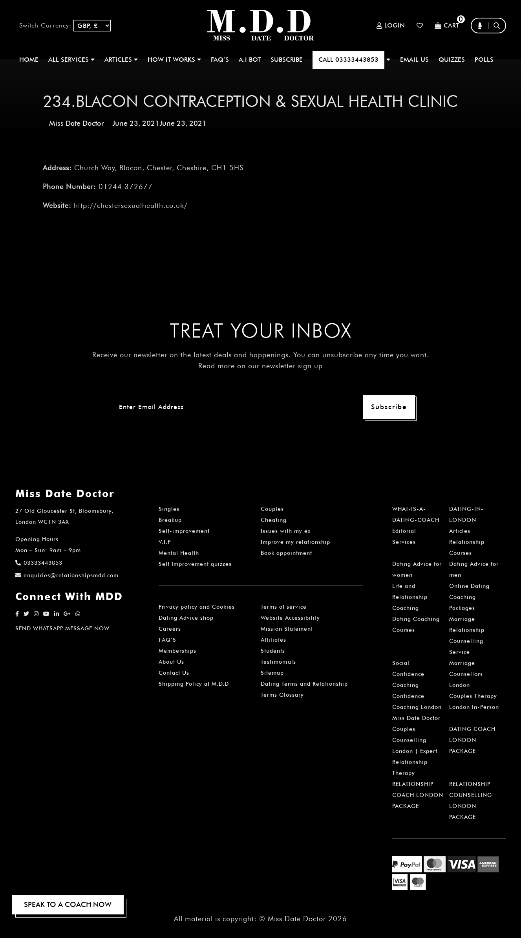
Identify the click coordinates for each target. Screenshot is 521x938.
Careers (170, 629)
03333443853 (38, 563)
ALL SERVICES (71, 59)
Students (273, 651)
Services (404, 542)
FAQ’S (220, 59)
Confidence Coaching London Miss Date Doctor (417, 707)
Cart (447, 25)
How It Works (174, 59)
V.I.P (165, 542)
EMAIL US (414, 59)
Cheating (274, 520)
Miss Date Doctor (76, 123)
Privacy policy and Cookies (197, 607)
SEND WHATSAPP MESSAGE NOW (62, 628)
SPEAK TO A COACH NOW (68, 904)
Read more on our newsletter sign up (260, 366)
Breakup (170, 520)
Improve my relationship (295, 542)
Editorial (404, 531)
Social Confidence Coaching (408, 674)
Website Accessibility (290, 618)
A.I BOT (250, 59)
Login (391, 25)
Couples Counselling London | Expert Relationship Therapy (414, 751)
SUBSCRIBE (287, 59)
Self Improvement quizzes (195, 564)
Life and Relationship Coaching (410, 597)
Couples (272, 509)
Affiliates (273, 640)
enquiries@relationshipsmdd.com (67, 575)
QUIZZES (452, 59)
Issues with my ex (286, 531)
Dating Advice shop (186, 618)
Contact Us (174, 673)
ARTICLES (121, 59)
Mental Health (179, 553)
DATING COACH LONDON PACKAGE (472, 740)
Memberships (177, 651)
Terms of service (284, 607)
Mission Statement (287, 629)
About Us (171, 662)
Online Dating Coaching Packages (469, 597)
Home (28, 59)
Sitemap (272, 673)
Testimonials (278, 662)
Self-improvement (184, 531)
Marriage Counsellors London (466, 674)
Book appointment (286, 553)
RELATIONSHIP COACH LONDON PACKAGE (417, 795)
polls (484, 59)
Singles (169, 509)
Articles (459, 531)
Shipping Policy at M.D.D (194, 684)
